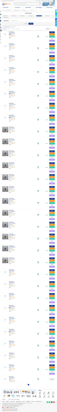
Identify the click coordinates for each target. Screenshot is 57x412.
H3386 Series (47, 15)
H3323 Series (30, 15)
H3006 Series (5, 15)
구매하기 (52, 34)
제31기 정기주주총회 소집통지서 (8, 0)
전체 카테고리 (6, 7)
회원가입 (46, 0)
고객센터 (39, 0)
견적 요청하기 (52, 379)
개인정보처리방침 (18, 401)
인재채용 (7, 401)
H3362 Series (39, 15)
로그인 (37, 0)
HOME (3, 10)
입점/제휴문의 (28, 401)
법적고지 (23, 401)
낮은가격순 (9, 28)
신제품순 (18, 28)
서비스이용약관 (12, 401)
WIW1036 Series (5, 17)
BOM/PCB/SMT (28, 7)
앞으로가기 (54, 5)
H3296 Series (22, 15)
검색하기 (31, 23)
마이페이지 (42, 0)
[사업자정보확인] (20, 403)
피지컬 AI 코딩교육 (49, 7)
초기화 (26, 23)
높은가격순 (13, 28)
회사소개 (3, 401)
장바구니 (53, 0)
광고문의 (33, 401)
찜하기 (52, 38)
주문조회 (49, 0)
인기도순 (5, 28)
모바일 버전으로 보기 (38, 401)
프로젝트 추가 (52, 36)
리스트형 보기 (47, 29)
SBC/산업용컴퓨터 (39, 7)
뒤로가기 (52, 5)
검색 (39, 3)
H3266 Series (13, 15)
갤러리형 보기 (49, 29)
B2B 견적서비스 (17, 7)
